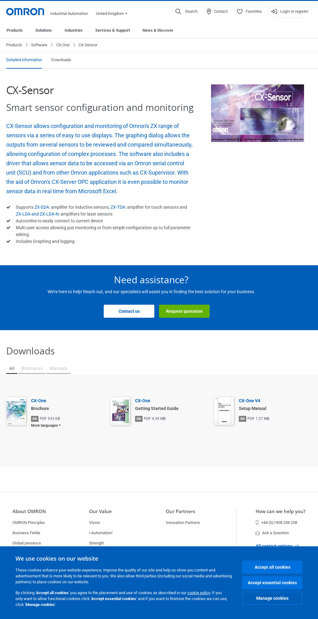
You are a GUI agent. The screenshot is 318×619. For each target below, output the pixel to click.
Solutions (43, 30)
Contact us (129, 311)
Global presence (26, 543)
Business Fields (26, 532)
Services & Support (112, 30)
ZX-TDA (118, 207)
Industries (74, 30)
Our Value (100, 511)
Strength (96, 543)
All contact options (277, 546)
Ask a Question (272, 532)
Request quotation (184, 311)
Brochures (31, 368)
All (11, 368)
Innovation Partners (183, 522)
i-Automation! (100, 532)
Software (39, 45)
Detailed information (24, 59)
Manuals (58, 368)
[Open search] (186, 11)
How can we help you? (281, 511)
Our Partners (180, 511)
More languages (44, 425)
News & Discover (158, 30)
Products (15, 30)
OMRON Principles (28, 522)
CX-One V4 (249, 400)
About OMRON (29, 511)
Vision (94, 522)
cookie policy (198, 592)
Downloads (61, 59)
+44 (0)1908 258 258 (276, 522)
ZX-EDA (41, 207)
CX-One (63, 45)
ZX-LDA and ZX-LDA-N (37, 214)
